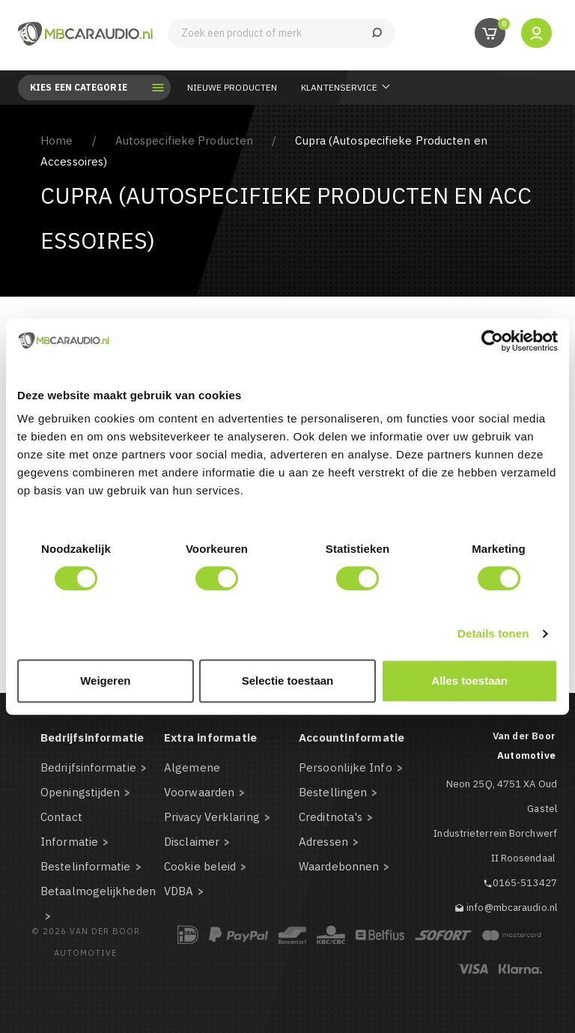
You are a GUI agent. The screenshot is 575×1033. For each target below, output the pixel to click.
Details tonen (493, 633)
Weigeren (105, 680)
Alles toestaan (469, 680)
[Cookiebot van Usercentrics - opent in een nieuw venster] (492, 341)
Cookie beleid (200, 866)
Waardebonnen (339, 866)
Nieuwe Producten (232, 87)
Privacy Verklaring (212, 817)
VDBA (178, 891)
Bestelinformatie (85, 866)
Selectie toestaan (288, 680)
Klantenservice (339, 87)
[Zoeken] (281, 33)
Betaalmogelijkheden (98, 891)
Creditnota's (330, 817)
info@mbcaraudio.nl (511, 907)
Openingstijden (80, 792)
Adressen (323, 841)
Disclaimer (191, 841)
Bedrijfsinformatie (88, 767)
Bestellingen (333, 792)
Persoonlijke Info (345, 767)
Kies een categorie (89, 87)
